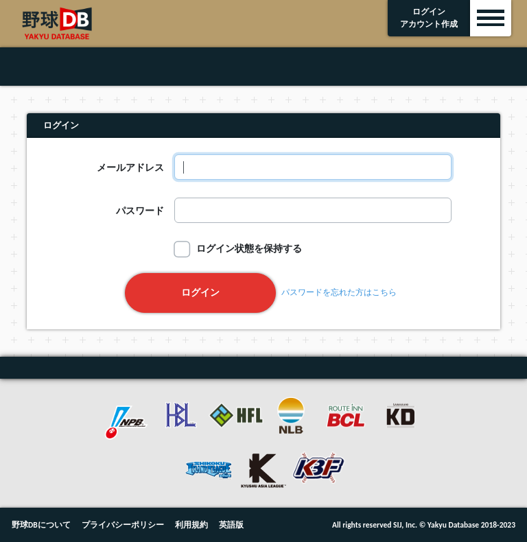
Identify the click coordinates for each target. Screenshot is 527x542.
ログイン (200, 292)
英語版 (231, 525)
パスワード (140, 210)
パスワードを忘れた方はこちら (339, 293)
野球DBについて (41, 525)
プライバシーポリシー (123, 525)
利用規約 (191, 525)
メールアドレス (130, 167)
